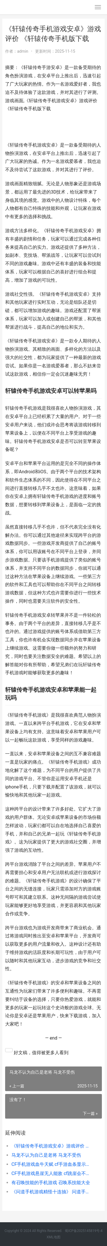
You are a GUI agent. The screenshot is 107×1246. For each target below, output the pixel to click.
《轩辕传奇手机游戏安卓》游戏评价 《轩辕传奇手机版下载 (52, 1146)
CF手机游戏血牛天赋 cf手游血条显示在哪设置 (52, 1164)
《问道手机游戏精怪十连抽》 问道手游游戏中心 (52, 1191)
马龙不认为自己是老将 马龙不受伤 (46, 1155)
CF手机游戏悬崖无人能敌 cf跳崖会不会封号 (52, 1173)
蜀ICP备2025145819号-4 (83, 1231)
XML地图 (53, 1237)
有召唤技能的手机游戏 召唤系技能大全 (50, 1182)
